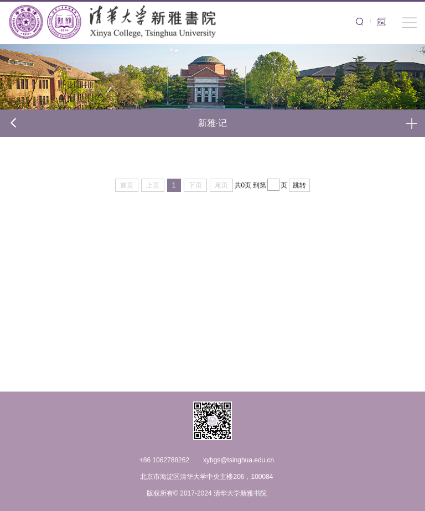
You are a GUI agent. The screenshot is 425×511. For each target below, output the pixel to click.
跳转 (299, 185)
